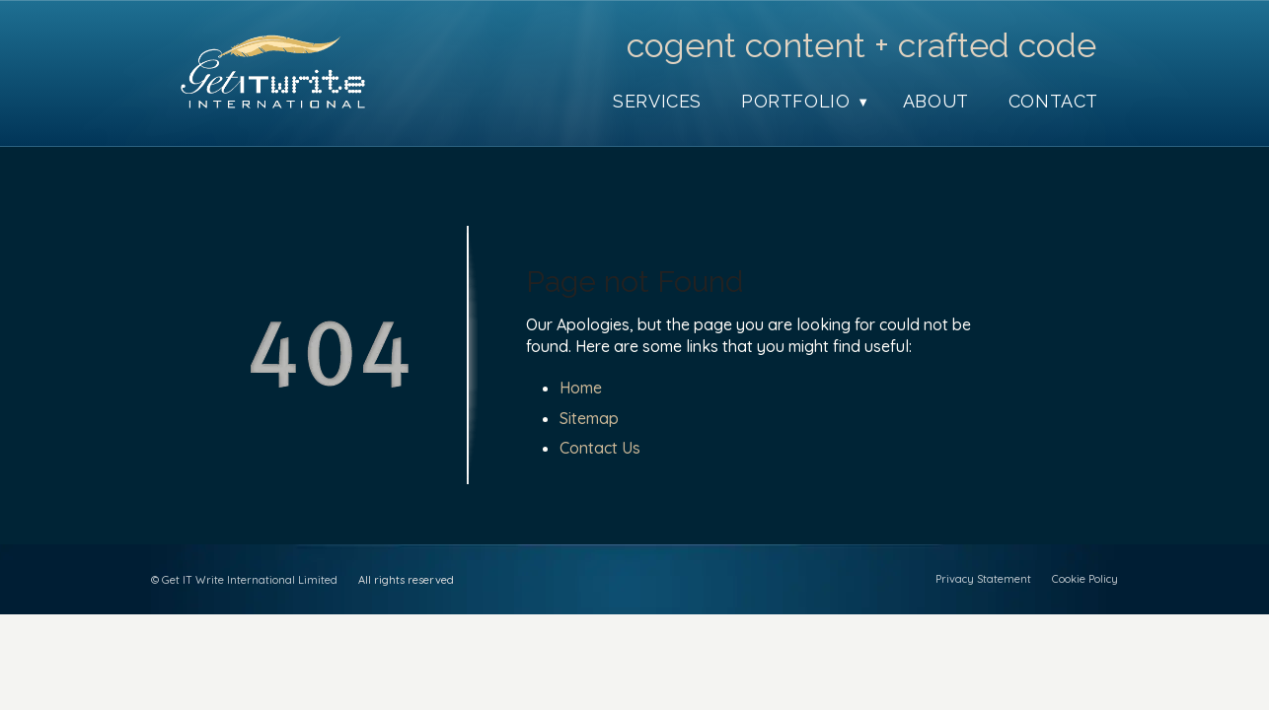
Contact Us (600, 448)
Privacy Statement (983, 579)
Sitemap (589, 418)
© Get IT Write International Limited (244, 580)
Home (581, 387)
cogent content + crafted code (861, 45)
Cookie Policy (1085, 579)
